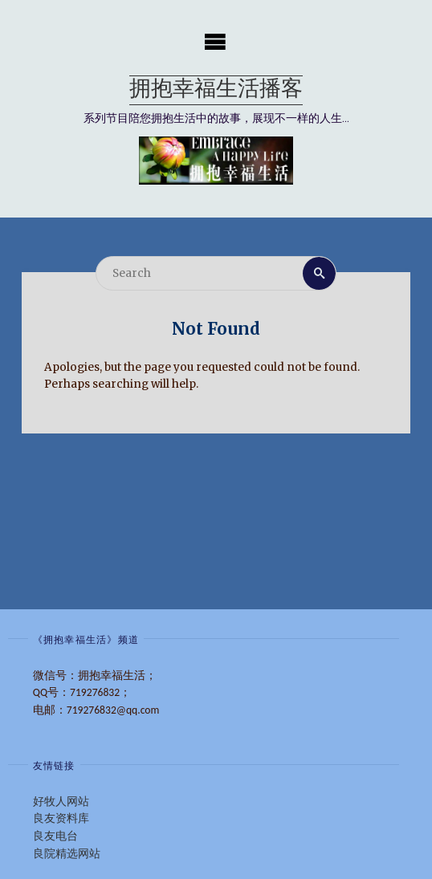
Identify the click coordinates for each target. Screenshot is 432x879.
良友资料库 (61, 818)
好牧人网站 (61, 801)
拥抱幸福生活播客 (216, 90)
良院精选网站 (66, 854)
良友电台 (55, 836)
